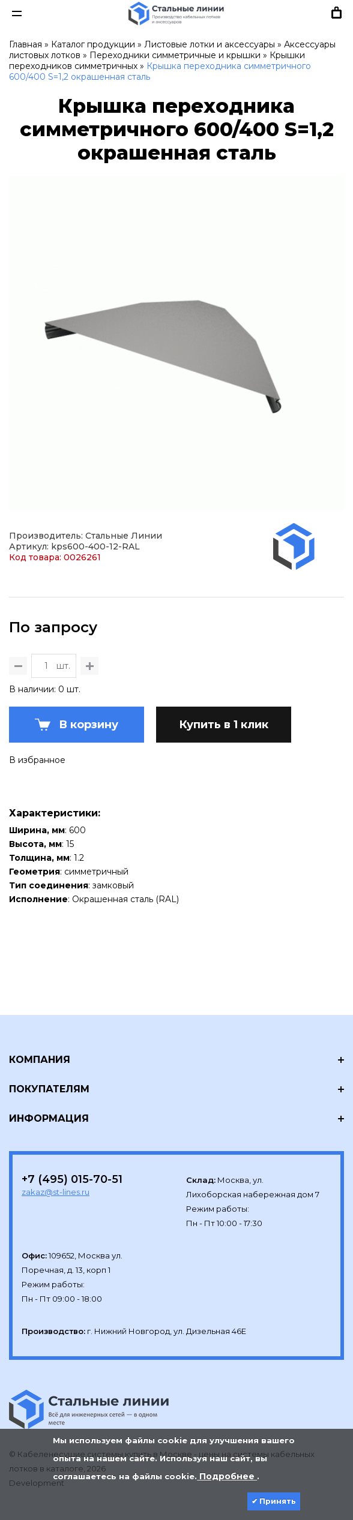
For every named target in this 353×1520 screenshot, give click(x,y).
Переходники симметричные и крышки (175, 55)
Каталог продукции (93, 44)
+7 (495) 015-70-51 (72, 1179)
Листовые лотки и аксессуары (209, 44)
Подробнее (227, 1476)
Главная (25, 44)
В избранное (37, 760)
